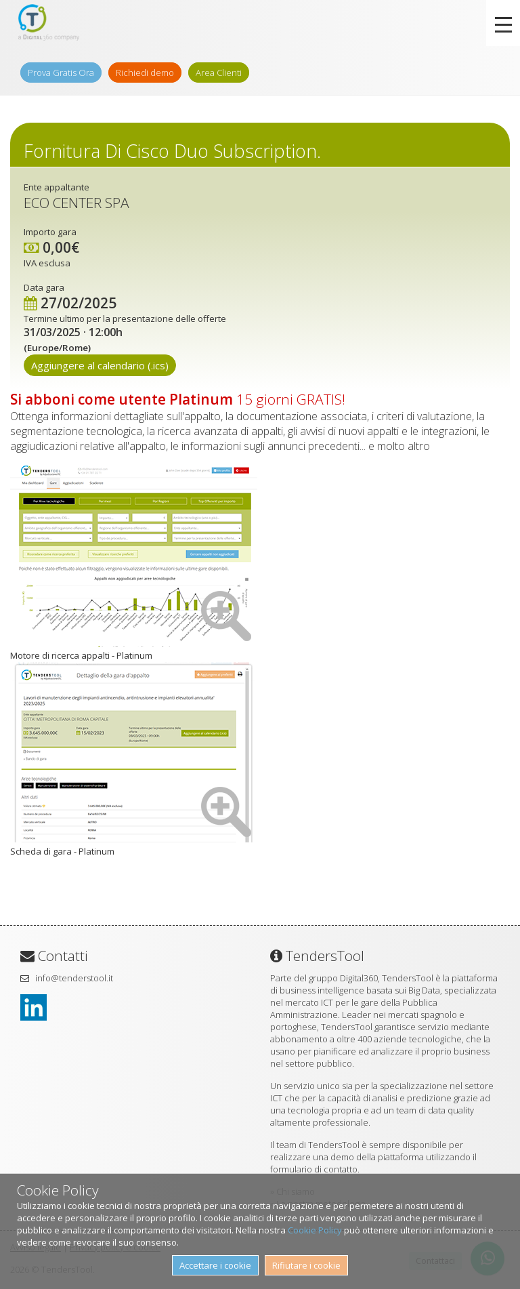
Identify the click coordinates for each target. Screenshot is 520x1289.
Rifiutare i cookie (306, 1265)
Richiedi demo (145, 72)
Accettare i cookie (215, 1265)
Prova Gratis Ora (61, 72)
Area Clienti (219, 72)
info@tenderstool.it (74, 978)
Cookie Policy (315, 1230)
